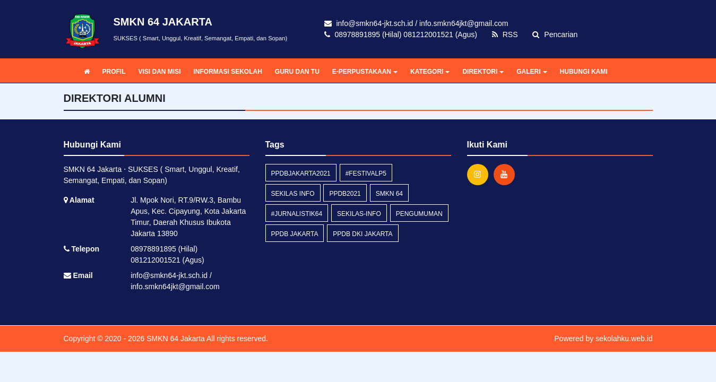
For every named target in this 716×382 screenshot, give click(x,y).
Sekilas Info (293, 193)
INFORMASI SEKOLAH (228, 71)
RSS (505, 34)
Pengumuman (419, 214)
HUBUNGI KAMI (584, 71)
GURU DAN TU (297, 71)
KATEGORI (430, 71)
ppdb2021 (344, 193)
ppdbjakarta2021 (301, 173)
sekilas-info (359, 214)
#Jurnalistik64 (297, 214)
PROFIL (114, 71)
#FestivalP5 (366, 173)
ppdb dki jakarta (362, 234)
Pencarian (554, 34)
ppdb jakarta (294, 234)
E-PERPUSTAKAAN (365, 71)
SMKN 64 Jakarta (174, 338)
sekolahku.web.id (624, 338)
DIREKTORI (483, 71)
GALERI (531, 71)
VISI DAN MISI (160, 71)
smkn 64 (389, 193)
